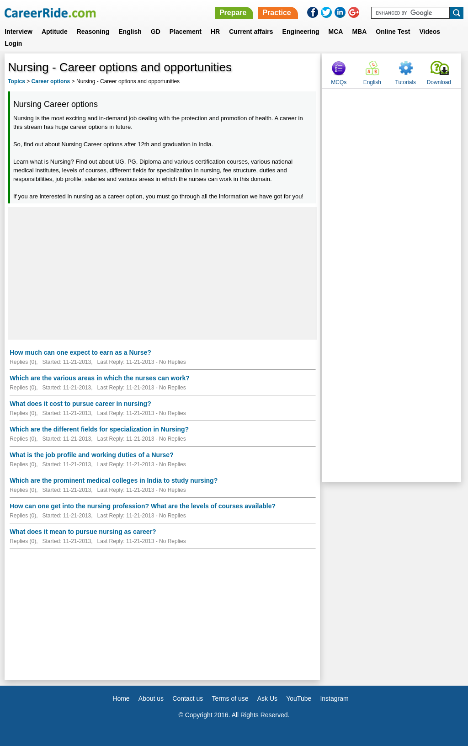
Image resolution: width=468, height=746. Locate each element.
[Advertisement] (162, 273)
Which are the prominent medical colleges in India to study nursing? (114, 480)
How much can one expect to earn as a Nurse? (80, 352)
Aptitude (55, 31)
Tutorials (405, 82)
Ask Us (267, 698)
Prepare (233, 12)
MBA (359, 31)
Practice (276, 12)
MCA (336, 31)
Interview (18, 31)
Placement (186, 31)
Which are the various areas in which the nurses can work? (100, 378)
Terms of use (230, 698)
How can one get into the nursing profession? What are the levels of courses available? (143, 506)
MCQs (338, 82)
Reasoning (93, 31)
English (130, 31)
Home (120, 698)
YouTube (298, 698)
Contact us (187, 698)
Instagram (334, 698)
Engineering (300, 31)
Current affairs (251, 31)
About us (151, 698)
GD (155, 31)
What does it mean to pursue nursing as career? (83, 531)
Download (439, 82)
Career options (51, 81)
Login (13, 43)
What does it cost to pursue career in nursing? (80, 403)
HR (215, 31)
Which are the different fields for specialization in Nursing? (99, 429)
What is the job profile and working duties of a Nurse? (92, 454)
